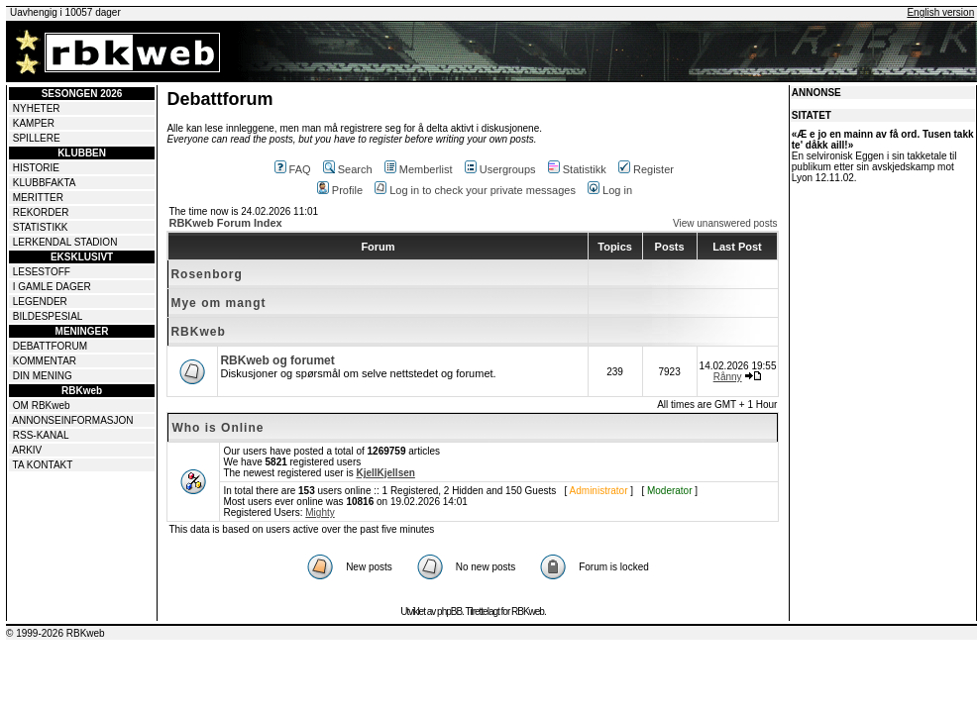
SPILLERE (36, 138)
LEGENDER (40, 301)
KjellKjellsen (385, 472)
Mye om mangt (218, 303)
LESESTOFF (41, 271)
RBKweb (197, 332)
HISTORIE (36, 167)
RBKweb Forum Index (224, 223)
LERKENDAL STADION (65, 242)
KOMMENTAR (44, 361)
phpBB (449, 611)
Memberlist (418, 169)
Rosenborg (206, 274)
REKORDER (41, 212)
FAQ (292, 169)
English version (940, 12)
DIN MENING (42, 375)
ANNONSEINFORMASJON (72, 420)
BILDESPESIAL (48, 316)
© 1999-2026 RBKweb (55, 633)
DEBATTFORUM (50, 346)
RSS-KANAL (41, 435)
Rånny (727, 376)
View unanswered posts (725, 223)
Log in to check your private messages (475, 190)
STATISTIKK (40, 227)
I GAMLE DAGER (52, 286)
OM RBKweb (41, 405)
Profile (340, 190)
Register (646, 169)
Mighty (319, 512)
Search (348, 169)
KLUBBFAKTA (44, 182)
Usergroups (500, 169)
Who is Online (217, 428)
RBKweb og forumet (277, 360)
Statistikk (577, 169)
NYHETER (36, 108)
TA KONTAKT (43, 464)
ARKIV (27, 450)
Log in (610, 190)
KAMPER (33, 123)
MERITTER (38, 197)
